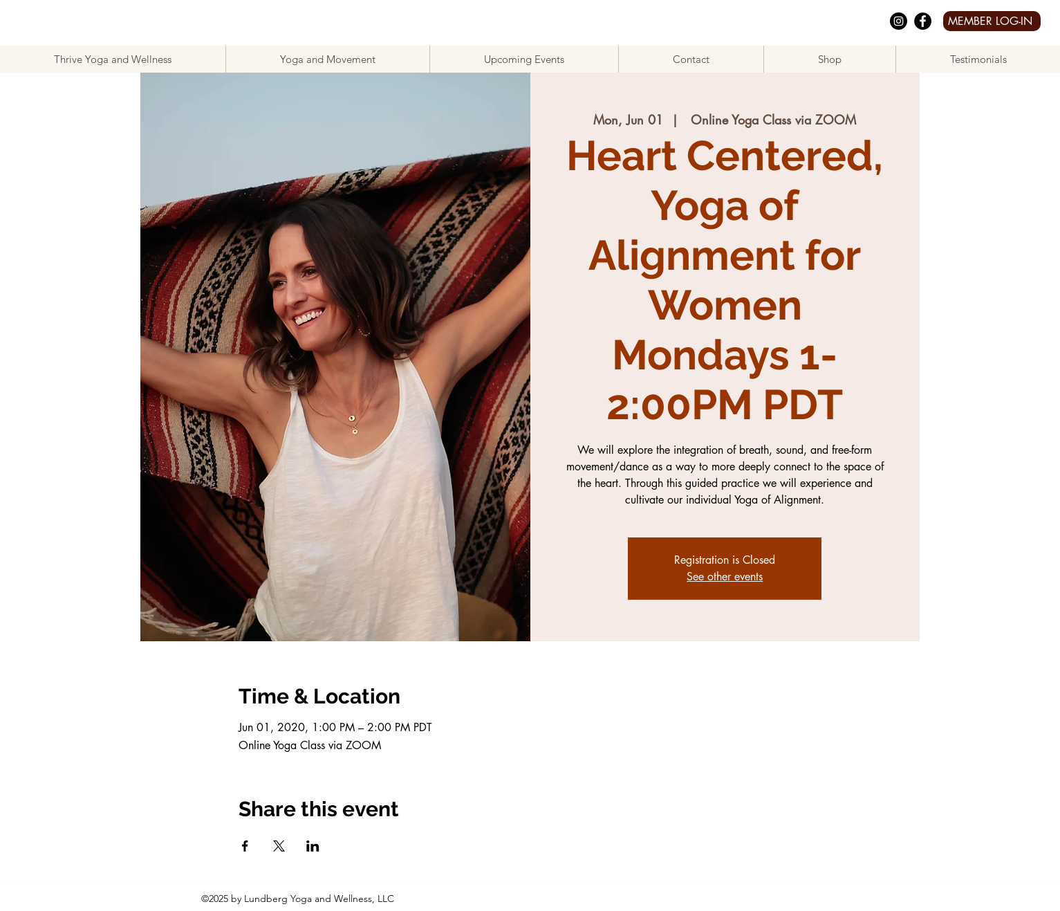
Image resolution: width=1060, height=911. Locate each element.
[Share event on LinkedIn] (312, 846)
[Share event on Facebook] (245, 846)
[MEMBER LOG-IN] (992, 21)
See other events (725, 576)
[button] (327, 59)
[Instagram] (898, 21)
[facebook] (922, 21)
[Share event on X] (279, 846)
